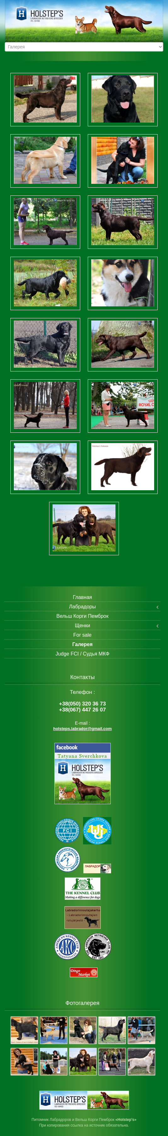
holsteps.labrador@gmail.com (82, 728)
